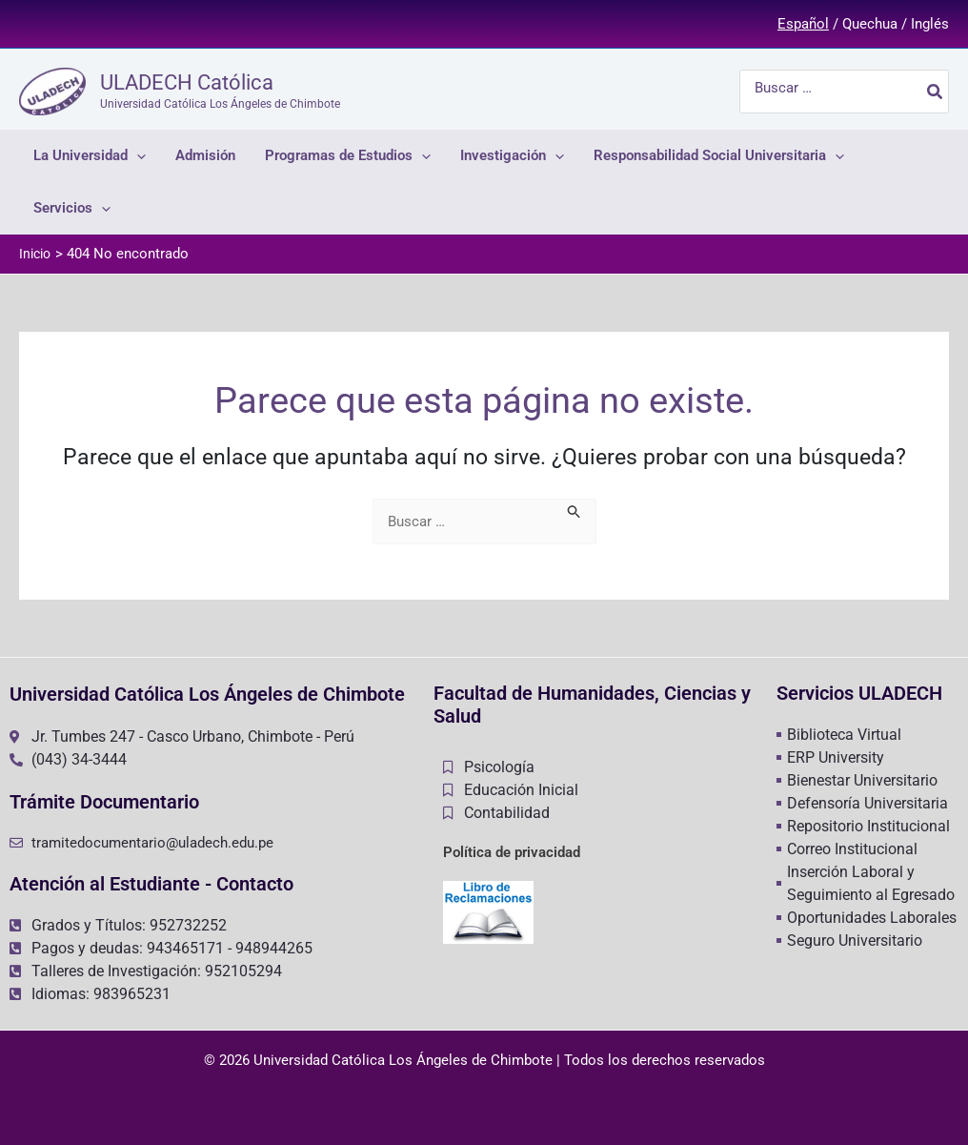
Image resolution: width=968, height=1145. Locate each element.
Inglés (930, 23)
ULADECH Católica (186, 82)
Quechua (869, 23)
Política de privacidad (511, 852)
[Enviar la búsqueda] (574, 510)
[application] (137, 156)
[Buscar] (935, 91)
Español (803, 23)
